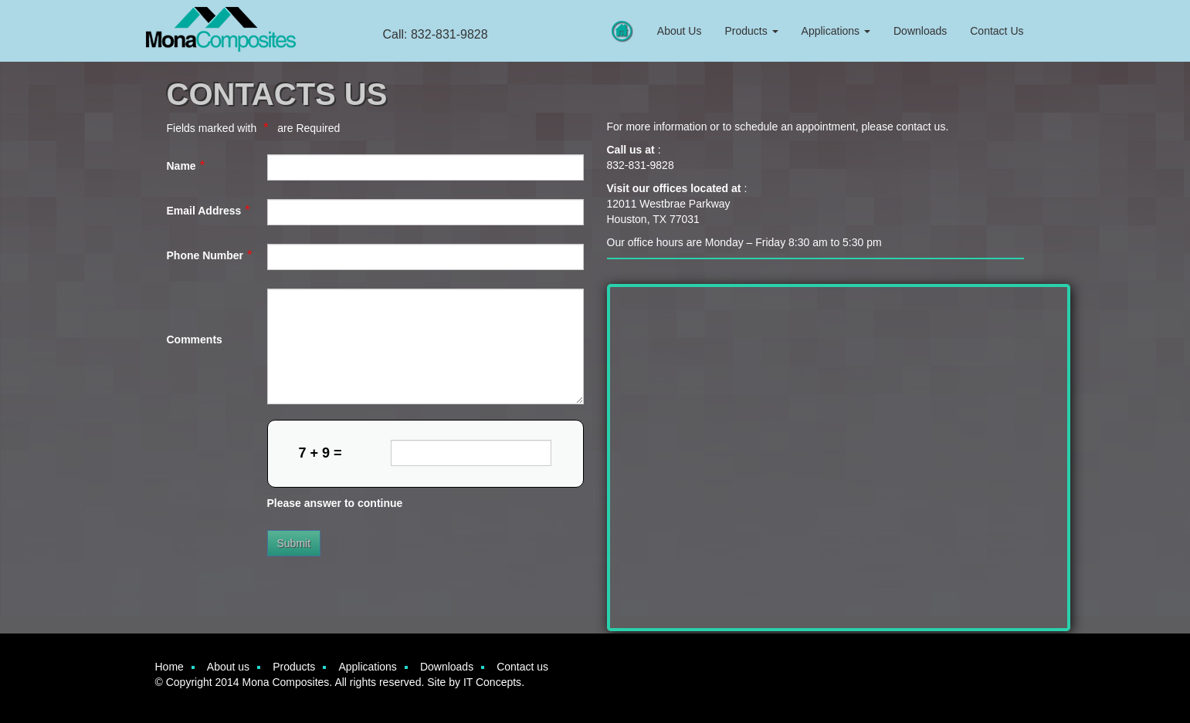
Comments (194, 339)
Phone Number (205, 255)
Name (181, 166)
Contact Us (996, 31)
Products (751, 31)
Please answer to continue (335, 503)
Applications (836, 31)
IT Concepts (492, 682)
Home (169, 666)
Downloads (920, 31)
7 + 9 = (320, 453)
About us (228, 666)
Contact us (522, 666)
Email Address (204, 210)
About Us (679, 31)
